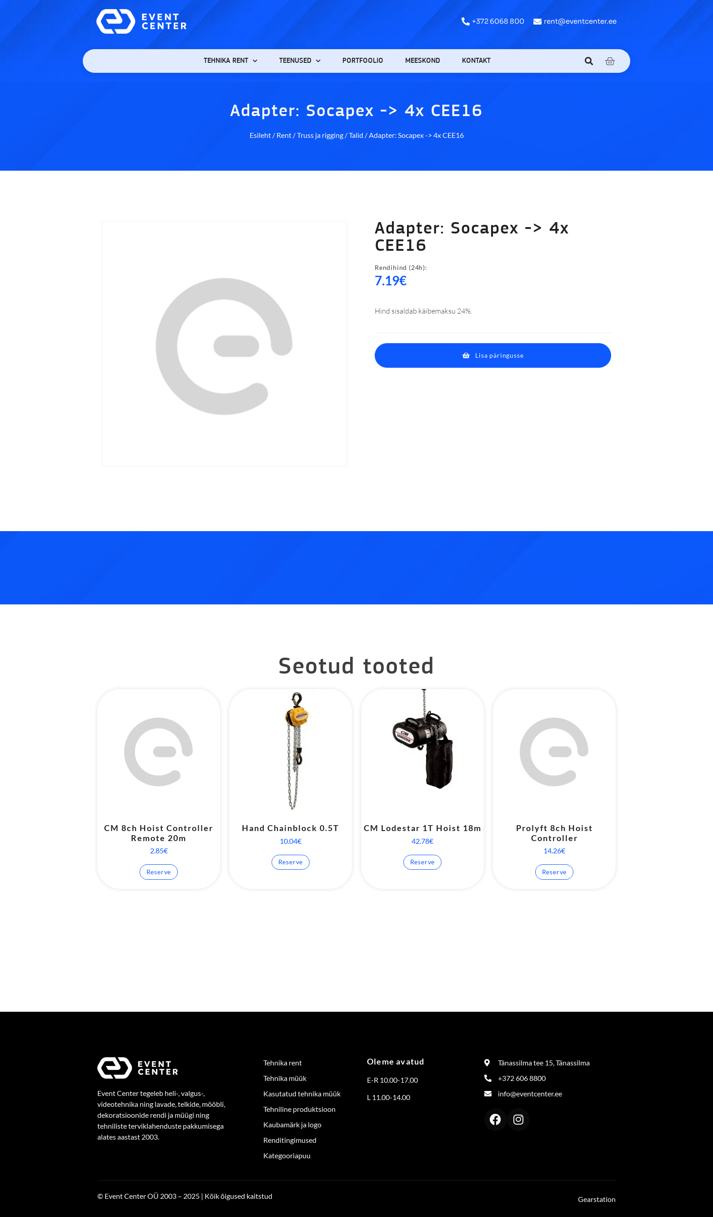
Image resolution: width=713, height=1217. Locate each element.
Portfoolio (362, 61)
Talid (356, 135)
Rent (283, 135)
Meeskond (422, 61)
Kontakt (476, 61)
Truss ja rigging (320, 135)
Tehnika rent (230, 61)
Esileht (260, 135)
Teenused (300, 61)
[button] (589, 60)
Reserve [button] (158, 872)
